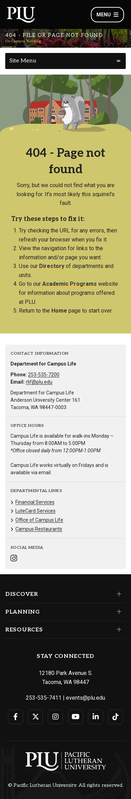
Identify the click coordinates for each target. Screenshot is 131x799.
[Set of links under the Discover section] (117, 594)
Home (59, 310)
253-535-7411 (43, 697)
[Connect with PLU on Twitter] (35, 716)
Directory (51, 266)
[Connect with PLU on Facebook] (15, 716)
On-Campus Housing (23, 41)
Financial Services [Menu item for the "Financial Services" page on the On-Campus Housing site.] (34, 502)
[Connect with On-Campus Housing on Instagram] (13, 559)
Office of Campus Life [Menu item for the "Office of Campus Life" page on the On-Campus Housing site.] (39, 520)
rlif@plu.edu (39, 382)
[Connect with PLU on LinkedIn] (95, 716)
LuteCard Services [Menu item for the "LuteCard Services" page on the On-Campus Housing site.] (35, 511)
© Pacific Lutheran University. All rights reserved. (65, 785)
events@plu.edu (85, 697)
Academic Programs (69, 284)
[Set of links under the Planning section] (117, 612)
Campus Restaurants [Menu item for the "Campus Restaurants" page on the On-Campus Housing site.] (38, 529)
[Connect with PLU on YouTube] (75, 716)
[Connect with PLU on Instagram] (55, 716)
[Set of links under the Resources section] (117, 629)
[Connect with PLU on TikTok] (115, 716)
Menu (107, 14)
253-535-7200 (43, 374)
